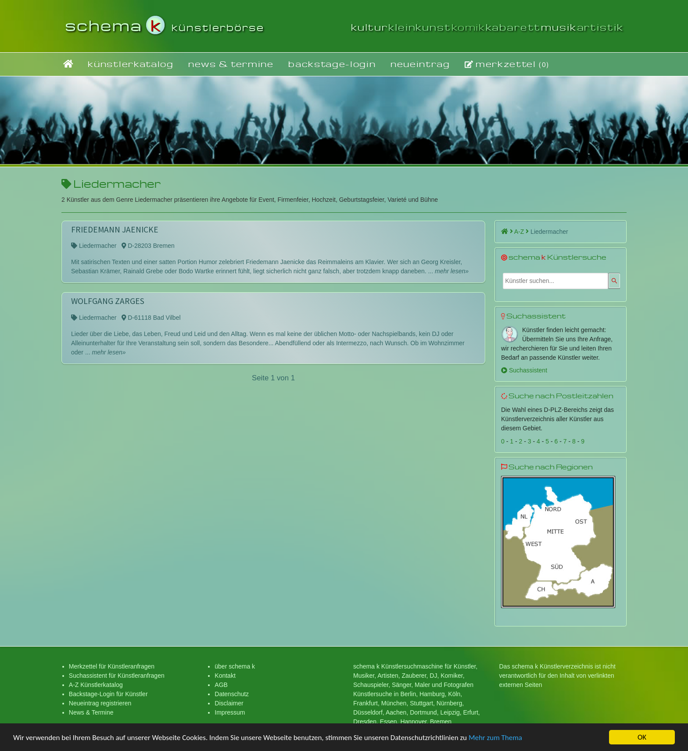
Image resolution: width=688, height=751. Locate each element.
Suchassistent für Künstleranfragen (117, 675)
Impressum (230, 712)
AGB (221, 684)
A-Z (521, 231)
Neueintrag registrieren (100, 703)
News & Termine (91, 712)
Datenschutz (232, 693)
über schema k (235, 666)
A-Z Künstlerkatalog (96, 684)
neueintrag (420, 64)
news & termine (231, 64)
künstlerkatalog (130, 64)
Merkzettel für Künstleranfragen (111, 666)
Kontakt (225, 675)
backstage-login (332, 64)
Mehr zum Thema (495, 739)
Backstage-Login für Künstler (108, 693)
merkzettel (507, 64)
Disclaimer (229, 703)
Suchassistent (524, 370)
